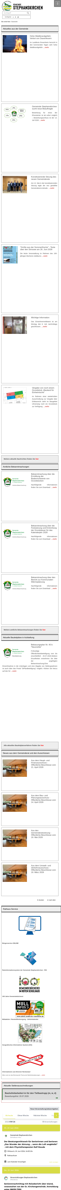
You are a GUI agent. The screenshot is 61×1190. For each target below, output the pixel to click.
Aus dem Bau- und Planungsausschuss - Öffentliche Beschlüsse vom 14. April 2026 (43, 416)
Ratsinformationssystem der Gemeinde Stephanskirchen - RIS (24, 568)
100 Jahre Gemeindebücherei (12, 594)
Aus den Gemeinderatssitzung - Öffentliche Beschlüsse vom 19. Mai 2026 (43, 445)
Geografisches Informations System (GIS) (17, 643)
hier (37, 218)
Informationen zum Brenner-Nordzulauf (16, 669)
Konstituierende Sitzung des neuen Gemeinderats (43, 97)
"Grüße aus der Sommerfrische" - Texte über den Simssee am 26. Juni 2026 (37, 127)
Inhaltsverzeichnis (12, 1032)
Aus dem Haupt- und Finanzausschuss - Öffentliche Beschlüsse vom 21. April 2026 (43, 388)
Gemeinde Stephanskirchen (16, 1073)
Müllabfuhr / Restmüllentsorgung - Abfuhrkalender (20, 617)
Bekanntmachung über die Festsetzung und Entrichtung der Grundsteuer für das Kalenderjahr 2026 (44, 264)
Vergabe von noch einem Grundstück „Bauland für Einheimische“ (43, 189)
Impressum (9, 1035)
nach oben (52, 498)
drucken (41, 498)
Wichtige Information (40, 157)
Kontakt (8, 1029)
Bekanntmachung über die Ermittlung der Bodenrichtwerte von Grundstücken (43, 236)
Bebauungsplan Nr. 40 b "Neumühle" (41, 334)
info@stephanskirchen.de (16, 1089)
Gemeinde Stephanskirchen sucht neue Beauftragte (44, 67)
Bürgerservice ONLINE (10, 541)
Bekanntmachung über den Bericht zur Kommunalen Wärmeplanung (43, 291)
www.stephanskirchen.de (16, 1091)
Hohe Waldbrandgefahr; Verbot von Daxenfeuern (41, 37)
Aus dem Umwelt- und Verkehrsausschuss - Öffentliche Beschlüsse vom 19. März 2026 (43, 473)
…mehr (46, 47)
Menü (57, 3)
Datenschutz (10, 1038)
